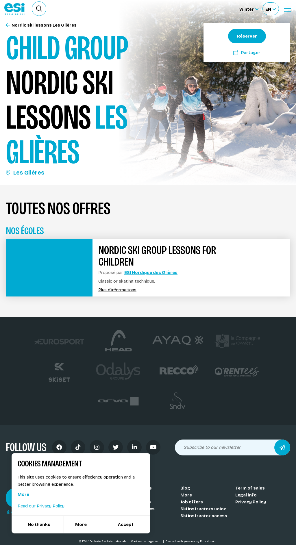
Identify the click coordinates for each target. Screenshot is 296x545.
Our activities (140, 508)
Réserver (247, 36)
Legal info (246, 495)
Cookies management (146, 541)
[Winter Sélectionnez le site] (248, 8)
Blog (185, 488)
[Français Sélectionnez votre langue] (270, 8)
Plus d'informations (117, 290)
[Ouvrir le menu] (287, 8)
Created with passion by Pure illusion (191, 541)
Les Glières (25, 172)
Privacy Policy (250, 502)
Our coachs (137, 495)
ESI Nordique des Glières (150, 272)
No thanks (39, 524)
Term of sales (250, 488)
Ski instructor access (203, 515)
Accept (126, 524)
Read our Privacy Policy (41, 506)
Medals (133, 515)
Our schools (138, 488)
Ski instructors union (203, 508)
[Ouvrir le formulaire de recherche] (39, 8)
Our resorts (138, 502)
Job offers (191, 502)
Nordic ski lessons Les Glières (41, 25)
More (186, 495)
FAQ (129, 522)
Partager (246, 52)
